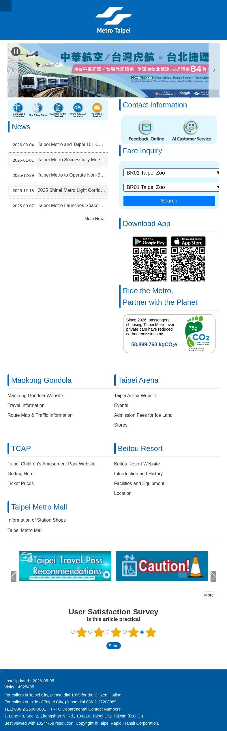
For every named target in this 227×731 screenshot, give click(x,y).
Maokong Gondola (41, 380)
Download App (146, 223)
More (209, 595)
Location (123, 493)
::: (2, 42)
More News (95, 218)
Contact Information (155, 105)
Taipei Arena (138, 380)
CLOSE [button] (6, 6)
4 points (133, 632)
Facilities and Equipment (139, 483)
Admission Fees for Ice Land (143, 415)
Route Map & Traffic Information (40, 415)
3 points (115, 632)
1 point (81, 632)
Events (121, 405)
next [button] (214, 70)
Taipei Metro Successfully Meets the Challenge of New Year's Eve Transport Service (59, 160)
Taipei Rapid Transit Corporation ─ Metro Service (113, 20)
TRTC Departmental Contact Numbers (85, 709)
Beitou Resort (140, 448)
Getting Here (20, 473)
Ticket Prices (20, 483)
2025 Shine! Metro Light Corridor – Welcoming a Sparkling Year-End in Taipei (59, 190)
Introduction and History (138, 473)
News (21, 127)
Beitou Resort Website (137, 463)
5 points (150, 632)
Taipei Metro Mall (39, 507)
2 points (98, 632)
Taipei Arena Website (135, 395)
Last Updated (16, 681)
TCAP (21, 448)
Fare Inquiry (142, 151)
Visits (9, 687)
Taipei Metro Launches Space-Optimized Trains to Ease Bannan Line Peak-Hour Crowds (59, 206)
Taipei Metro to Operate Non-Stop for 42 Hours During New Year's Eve (59, 175)
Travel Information (25, 405)
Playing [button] (15, 51)
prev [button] (12, 70)
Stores (120, 425)
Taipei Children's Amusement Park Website (51, 463)
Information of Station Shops (36, 520)
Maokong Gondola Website (35, 395)
